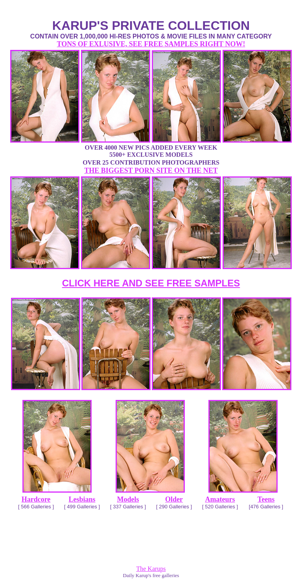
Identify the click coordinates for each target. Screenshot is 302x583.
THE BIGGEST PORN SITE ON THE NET (150, 170)
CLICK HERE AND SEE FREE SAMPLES (151, 283)
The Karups (151, 568)
